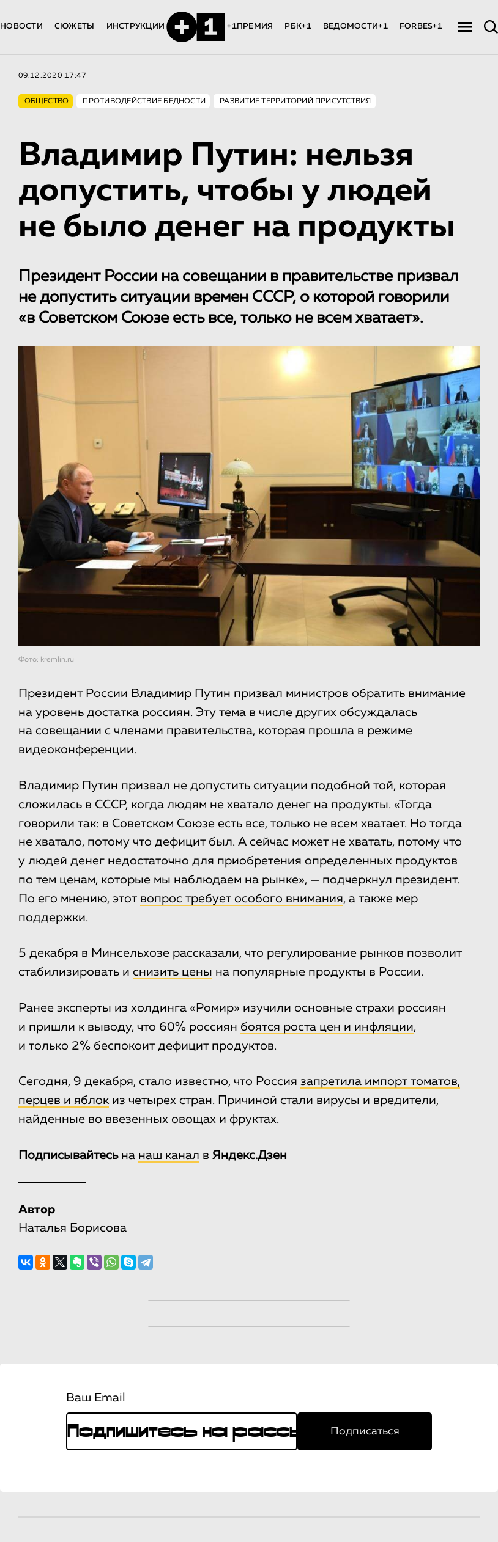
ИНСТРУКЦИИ (135, 27)
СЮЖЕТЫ (74, 27)
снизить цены (172, 972)
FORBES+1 (421, 27)
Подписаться (365, 1431)
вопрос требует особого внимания (241, 899)
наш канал (168, 1155)
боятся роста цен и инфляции (327, 1027)
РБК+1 (297, 27)
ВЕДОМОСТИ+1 (355, 27)
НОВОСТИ (21, 27)
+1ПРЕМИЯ (250, 27)
